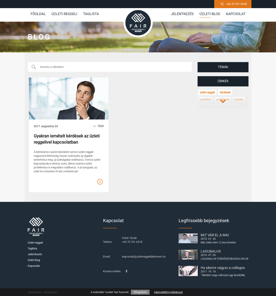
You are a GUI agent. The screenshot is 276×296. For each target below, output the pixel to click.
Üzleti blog (209, 15)
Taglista (91, 14)
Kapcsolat (236, 14)
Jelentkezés (182, 14)
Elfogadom (140, 292)
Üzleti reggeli (64, 14)
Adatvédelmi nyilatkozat (168, 292)
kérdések (225, 92)
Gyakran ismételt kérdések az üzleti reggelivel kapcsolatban (67, 139)
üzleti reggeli (207, 92)
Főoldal (38, 14)
